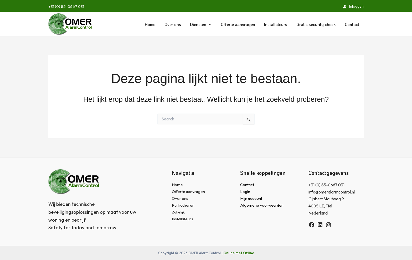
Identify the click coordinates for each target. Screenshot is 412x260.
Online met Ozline (238, 253)
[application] (212, 24)
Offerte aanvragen (189, 192)
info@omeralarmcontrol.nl (331, 192)
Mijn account (251, 198)
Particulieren (183, 205)
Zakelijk (179, 212)
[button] (204, 24)
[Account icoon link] (353, 6)
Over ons (180, 198)
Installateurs (183, 219)
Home (177, 184)
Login (245, 192)
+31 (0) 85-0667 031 (66, 6)
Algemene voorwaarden (262, 205)
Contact (247, 184)
